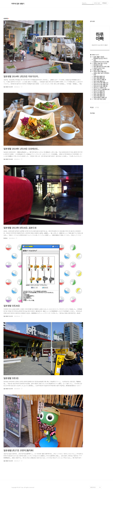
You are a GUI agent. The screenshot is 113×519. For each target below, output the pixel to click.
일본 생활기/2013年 (8, 316)
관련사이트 (93, 512)
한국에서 (5, 238)
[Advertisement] (56, 481)
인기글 (97, 107)
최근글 (91, 107)
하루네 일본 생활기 (17, 4)
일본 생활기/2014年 (8, 87)
